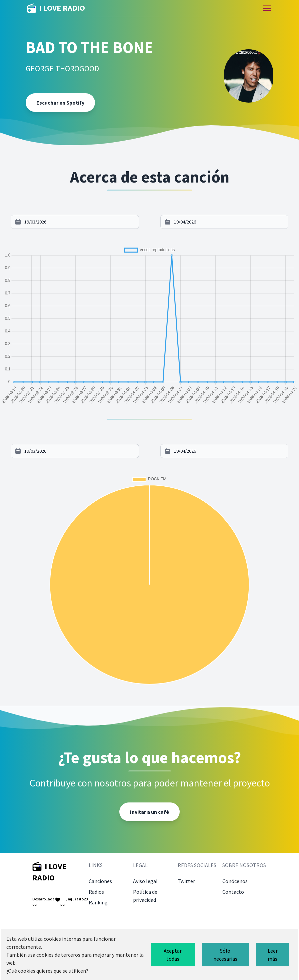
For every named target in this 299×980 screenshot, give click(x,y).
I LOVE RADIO (56, 8)
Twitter (186, 881)
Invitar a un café (149, 811)
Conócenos (235, 881)
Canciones (100, 881)
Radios (96, 891)
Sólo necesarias (225, 954)
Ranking (98, 902)
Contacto (233, 891)
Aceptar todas (173, 954)
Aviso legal (145, 881)
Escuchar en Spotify (60, 102)
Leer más (273, 954)
